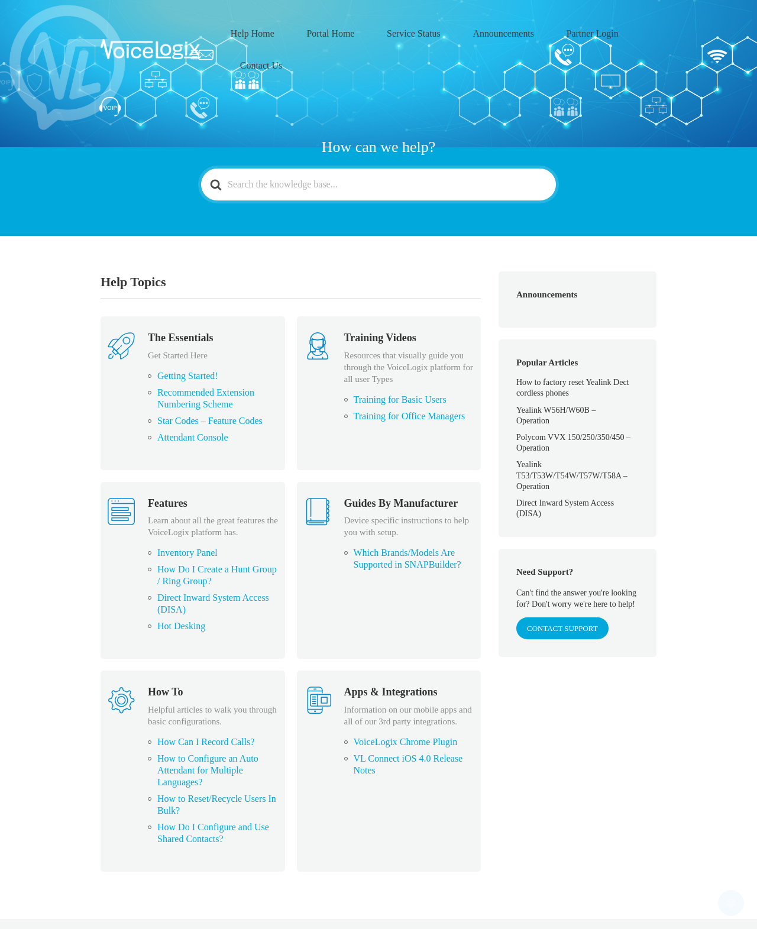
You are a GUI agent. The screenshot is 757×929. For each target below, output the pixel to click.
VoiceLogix (182, 904)
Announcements (496, 30)
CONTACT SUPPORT (562, 589)
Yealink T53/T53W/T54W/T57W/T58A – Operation (571, 437)
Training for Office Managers (409, 378)
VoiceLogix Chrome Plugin (406, 703)
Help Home (294, 30)
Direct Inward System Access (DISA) (213, 565)
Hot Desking (181, 587)
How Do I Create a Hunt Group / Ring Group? (217, 537)
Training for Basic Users (400, 361)
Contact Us (632, 30)
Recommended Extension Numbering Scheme (205, 360)
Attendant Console (192, 399)
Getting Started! (187, 337)
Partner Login (568, 30)
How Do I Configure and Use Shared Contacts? (213, 794)
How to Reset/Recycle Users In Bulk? (216, 766)
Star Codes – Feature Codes (210, 382)
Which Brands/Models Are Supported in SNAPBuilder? (407, 520)
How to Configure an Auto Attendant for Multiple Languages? (207, 732)
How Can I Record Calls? (205, 703)
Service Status (423, 30)
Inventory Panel (187, 514)
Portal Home (356, 30)
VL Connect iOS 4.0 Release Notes (408, 726)
